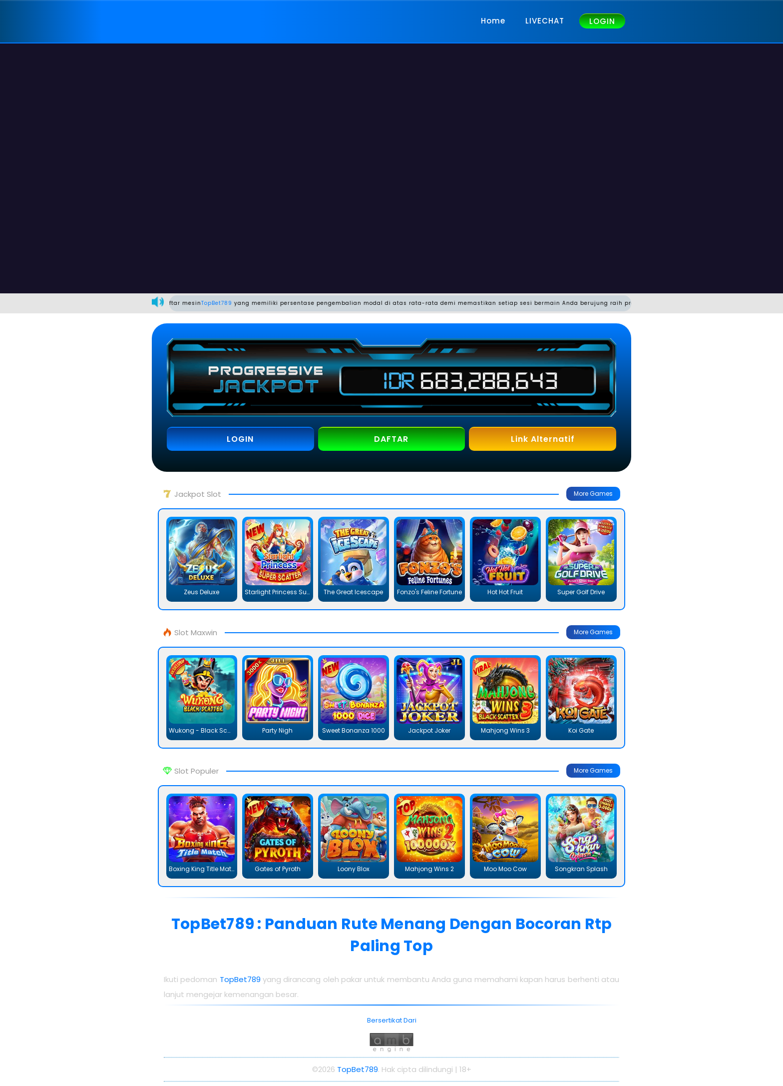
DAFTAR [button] (391, 439)
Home (493, 20)
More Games (593, 493)
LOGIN (602, 21)
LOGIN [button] (240, 439)
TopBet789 (226, 303)
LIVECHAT (544, 20)
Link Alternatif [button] (543, 439)
